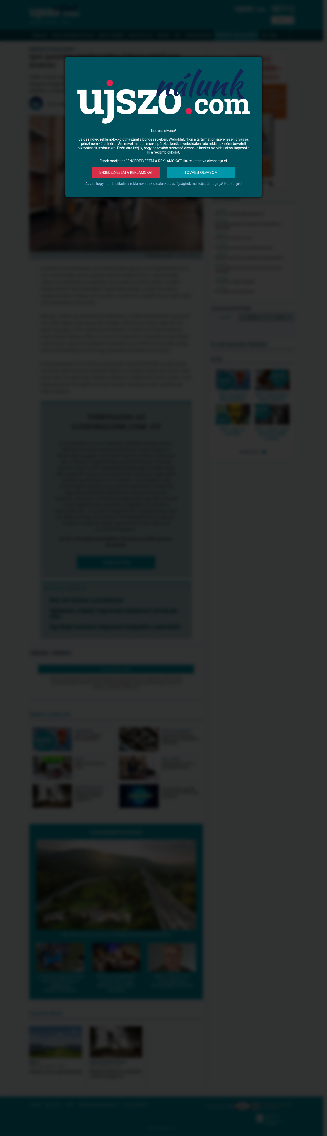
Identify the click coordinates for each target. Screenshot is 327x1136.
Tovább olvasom (201, 172)
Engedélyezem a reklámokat (126, 172)
